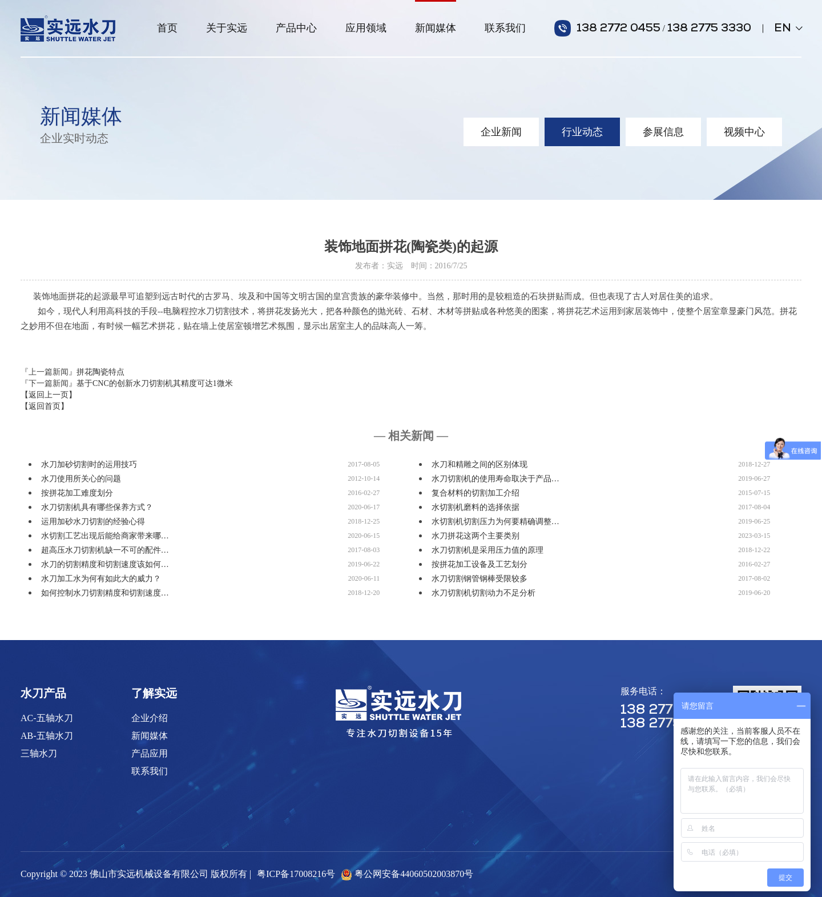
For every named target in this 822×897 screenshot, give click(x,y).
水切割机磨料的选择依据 (475, 507)
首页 (167, 28)
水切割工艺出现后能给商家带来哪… (105, 536)
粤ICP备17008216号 (296, 874)
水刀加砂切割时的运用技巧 (89, 464)
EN (787, 28)
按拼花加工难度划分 (77, 493)
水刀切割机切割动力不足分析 (483, 593)
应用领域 (365, 28)
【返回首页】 (44, 406)
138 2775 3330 (709, 28)
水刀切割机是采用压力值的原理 (487, 550)
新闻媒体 (435, 28)
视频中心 (744, 132)
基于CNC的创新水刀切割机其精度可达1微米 (154, 383)
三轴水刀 (39, 753)
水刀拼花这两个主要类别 (475, 536)
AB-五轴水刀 (47, 736)
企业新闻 (501, 132)
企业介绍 (149, 718)
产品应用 (149, 753)
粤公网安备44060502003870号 (413, 874)
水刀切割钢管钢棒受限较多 (479, 578)
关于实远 (226, 28)
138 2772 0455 (618, 28)
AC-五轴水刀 (47, 718)
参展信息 (663, 132)
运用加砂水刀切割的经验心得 (93, 521)
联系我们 (505, 28)
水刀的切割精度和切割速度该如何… (105, 564)
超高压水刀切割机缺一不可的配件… (105, 550)
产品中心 (296, 28)
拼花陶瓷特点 (100, 372)
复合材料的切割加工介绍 (475, 493)
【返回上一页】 (48, 395)
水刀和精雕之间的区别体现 (479, 464)
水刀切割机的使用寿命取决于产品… (495, 478)
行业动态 (582, 132)
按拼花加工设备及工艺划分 (479, 564)
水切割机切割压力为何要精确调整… (495, 521)
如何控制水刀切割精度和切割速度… (105, 593)
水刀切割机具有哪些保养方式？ (97, 507)
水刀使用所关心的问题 (81, 478)
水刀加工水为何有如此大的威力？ (101, 578)
